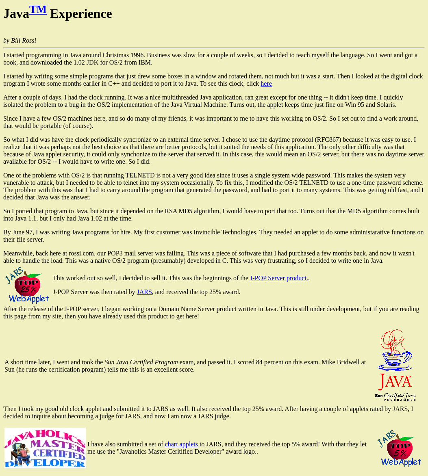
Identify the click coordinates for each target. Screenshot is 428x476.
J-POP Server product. (279, 278)
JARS (144, 291)
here (266, 83)
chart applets (181, 444)
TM (38, 9)
